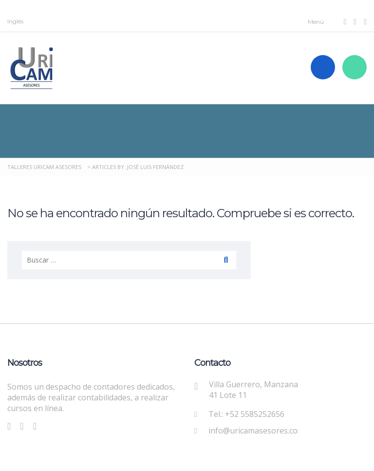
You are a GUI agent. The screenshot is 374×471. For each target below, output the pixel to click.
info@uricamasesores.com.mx (262, 430)
